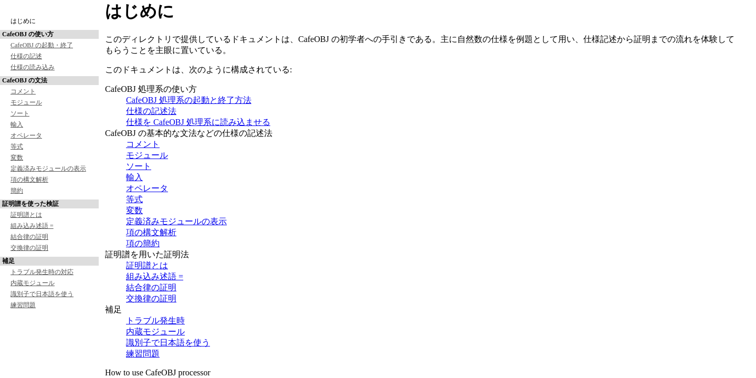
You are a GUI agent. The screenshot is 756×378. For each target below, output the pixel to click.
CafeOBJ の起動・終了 (41, 45)
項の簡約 (143, 243)
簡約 (16, 190)
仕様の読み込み (32, 67)
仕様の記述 (26, 56)
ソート (19, 113)
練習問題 (23, 305)
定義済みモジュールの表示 (48, 168)
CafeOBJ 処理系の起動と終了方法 (188, 100)
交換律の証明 (29, 247)
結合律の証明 (29, 236)
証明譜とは (26, 214)
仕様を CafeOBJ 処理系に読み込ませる (198, 122)
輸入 (16, 124)
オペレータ (26, 135)
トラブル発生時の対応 (42, 272)
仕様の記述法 (151, 111)
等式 (16, 146)
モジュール (26, 102)
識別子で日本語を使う (42, 294)
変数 (16, 157)
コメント (23, 91)
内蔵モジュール (32, 283)
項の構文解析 (29, 179)
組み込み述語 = (32, 225)
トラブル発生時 (155, 320)
